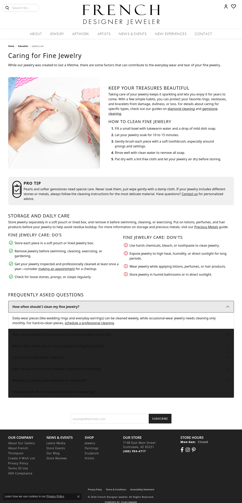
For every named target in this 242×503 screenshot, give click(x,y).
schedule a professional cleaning (89, 323)
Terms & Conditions (116, 489)
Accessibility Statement (142, 489)
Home (11, 46)
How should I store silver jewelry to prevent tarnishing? (56, 369)
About (36, 33)
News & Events (133, 33)
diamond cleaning (181, 109)
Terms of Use (18, 468)
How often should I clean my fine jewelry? (45, 306)
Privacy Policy (18, 463)
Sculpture (92, 453)
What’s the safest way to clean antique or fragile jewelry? (58, 346)
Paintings (92, 448)
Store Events (56, 448)
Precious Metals (206, 227)
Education (23, 46)
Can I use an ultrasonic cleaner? (37, 357)
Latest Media (56, 443)
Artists (104, 33)
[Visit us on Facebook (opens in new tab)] (182, 449)
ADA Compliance (20, 473)
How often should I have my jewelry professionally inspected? (61, 334)
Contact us (190, 194)
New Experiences (171, 33)
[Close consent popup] (78, 496)
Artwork (80, 33)
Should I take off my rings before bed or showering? (54, 392)
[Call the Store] (134, 451)
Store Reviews (57, 458)
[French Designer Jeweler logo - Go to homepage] (121, 14)
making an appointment (56, 269)
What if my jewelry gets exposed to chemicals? (49, 380)
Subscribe (160, 419)
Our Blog (53, 453)
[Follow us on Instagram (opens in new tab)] (188, 449)
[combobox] (25, 7)
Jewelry (57, 33)
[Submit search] (7, 7)
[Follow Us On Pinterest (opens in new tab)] (193, 449)
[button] (226, 6)
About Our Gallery (21, 443)
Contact (203, 33)
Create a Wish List (21, 458)
